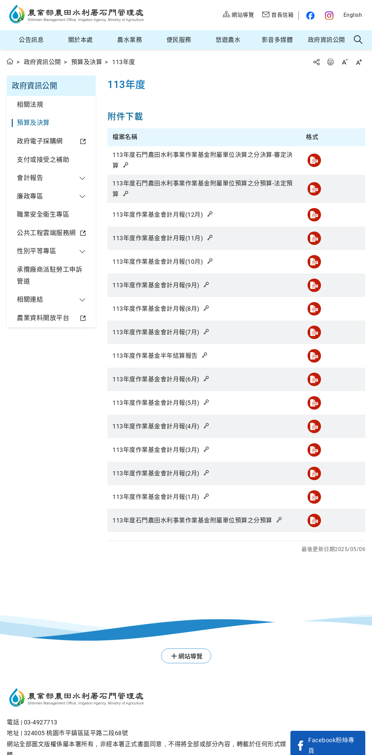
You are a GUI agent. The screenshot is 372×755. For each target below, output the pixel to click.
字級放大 (359, 62)
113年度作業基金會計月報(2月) (161, 473)
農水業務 (129, 39)
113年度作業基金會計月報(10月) (163, 261)
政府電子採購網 (40, 141)
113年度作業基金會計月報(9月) (161, 285)
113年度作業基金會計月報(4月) (161, 426)
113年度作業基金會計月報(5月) (161, 402)
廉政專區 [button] (30, 196)
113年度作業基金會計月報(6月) (161, 379)
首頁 (10, 61)
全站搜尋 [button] (358, 40)
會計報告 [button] (30, 178)
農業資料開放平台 (43, 318)
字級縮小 (344, 62)
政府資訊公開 (326, 39)
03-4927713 (40, 722)
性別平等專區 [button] (36, 251)
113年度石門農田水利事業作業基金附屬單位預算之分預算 (197, 520)
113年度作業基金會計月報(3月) (161, 449)
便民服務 (179, 39)
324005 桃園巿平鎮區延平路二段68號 (76, 733)
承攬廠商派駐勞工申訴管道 (49, 275)
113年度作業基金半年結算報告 (160, 355)
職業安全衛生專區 (43, 214)
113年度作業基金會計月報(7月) (161, 332)
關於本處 (80, 39)
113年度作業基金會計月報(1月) (161, 496)
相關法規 (30, 105)
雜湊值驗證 (126, 165)
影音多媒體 (277, 39)
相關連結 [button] (30, 299)
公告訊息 (31, 39)
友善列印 (330, 62)
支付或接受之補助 (43, 160)
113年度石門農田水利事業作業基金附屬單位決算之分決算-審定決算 (202, 160)
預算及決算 (86, 62)
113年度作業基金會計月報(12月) (163, 214)
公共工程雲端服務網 (46, 233)
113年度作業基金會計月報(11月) (163, 238)
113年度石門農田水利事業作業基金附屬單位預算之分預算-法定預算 (202, 189)
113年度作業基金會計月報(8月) (161, 308)
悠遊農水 (228, 39)
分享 (316, 62)
